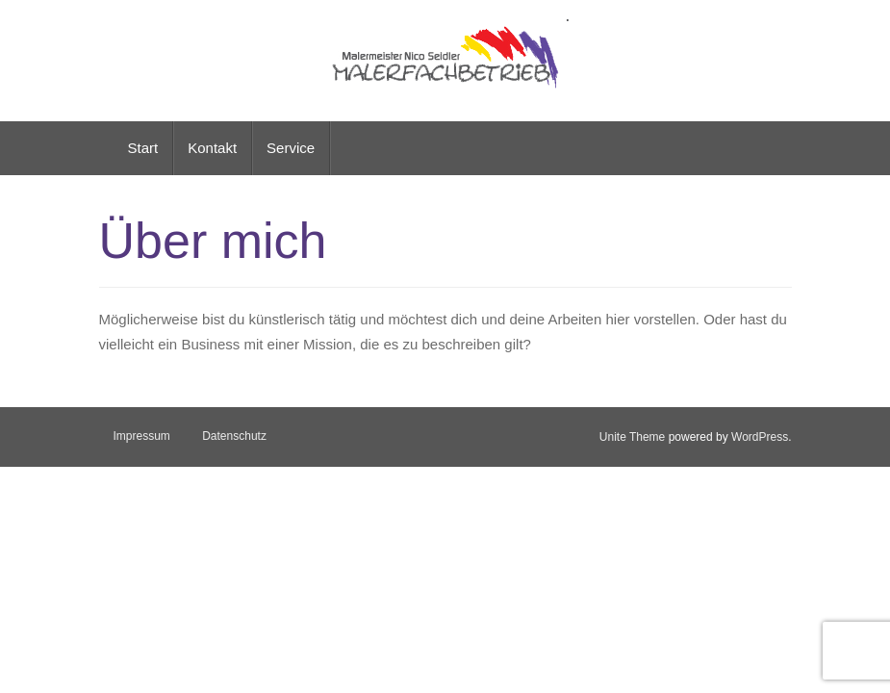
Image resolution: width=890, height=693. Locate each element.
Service (291, 148)
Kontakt (212, 148)
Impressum (142, 436)
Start (143, 148)
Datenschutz (234, 436)
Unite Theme (632, 437)
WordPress (759, 437)
